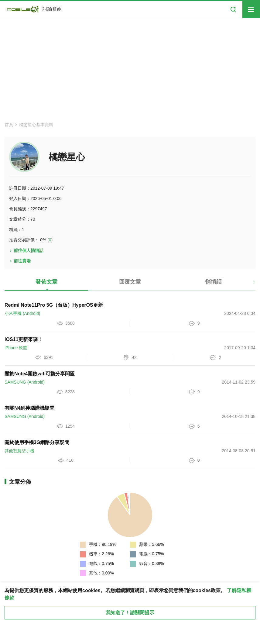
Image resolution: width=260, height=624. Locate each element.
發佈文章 (46, 282)
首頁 (9, 124)
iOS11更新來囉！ (24, 339)
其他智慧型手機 (19, 450)
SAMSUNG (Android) (25, 382)
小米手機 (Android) (22, 313)
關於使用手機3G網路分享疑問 (37, 442)
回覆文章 (130, 282)
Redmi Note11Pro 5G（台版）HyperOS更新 (54, 305)
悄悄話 (213, 282)
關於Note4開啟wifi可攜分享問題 (40, 373)
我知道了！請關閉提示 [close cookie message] (130, 612)
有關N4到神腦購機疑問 (29, 408)
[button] (248, 284)
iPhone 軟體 (16, 347)
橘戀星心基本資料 (36, 124)
